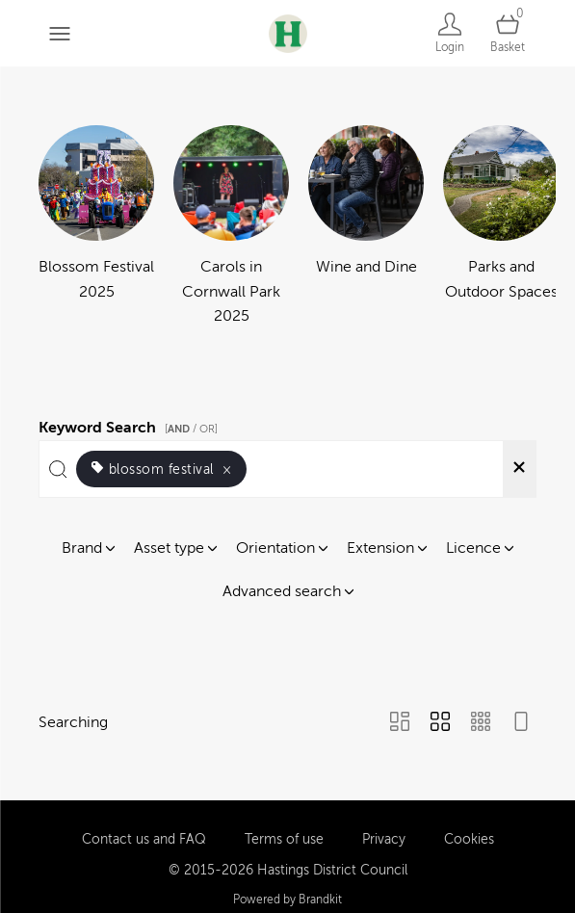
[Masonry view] (399, 723)
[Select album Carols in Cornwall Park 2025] (231, 227)
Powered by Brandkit (287, 891)
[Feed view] (521, 723)
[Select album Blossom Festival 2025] (96, 227)
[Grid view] (440, 723)
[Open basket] (507, 33)
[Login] (450, 33)
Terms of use (284, 829)
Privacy (383, 829)
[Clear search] (519, 469)
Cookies (469, 829)
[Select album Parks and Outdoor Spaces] (501, 227)
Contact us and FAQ (144, 829)
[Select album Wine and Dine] (366, 227)
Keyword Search (131, 424)
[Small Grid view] (480, 723)
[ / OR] (191, 429)
